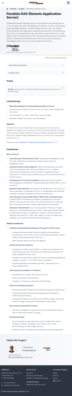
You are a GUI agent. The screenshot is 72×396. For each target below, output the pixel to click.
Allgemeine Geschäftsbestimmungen (37, 378)
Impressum (30, 373)
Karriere (55, 378)
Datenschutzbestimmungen (35, 375)
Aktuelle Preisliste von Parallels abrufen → (56, 57)
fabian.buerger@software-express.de (20, 357)
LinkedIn (57, 381)
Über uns (55, 375)
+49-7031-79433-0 (9, 383)
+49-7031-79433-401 (14, 355)
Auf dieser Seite (14, 73)
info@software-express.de (12, 385)
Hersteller (13, 9)
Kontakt (55, 373)
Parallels (21, 9)
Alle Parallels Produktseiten (18, 65)
